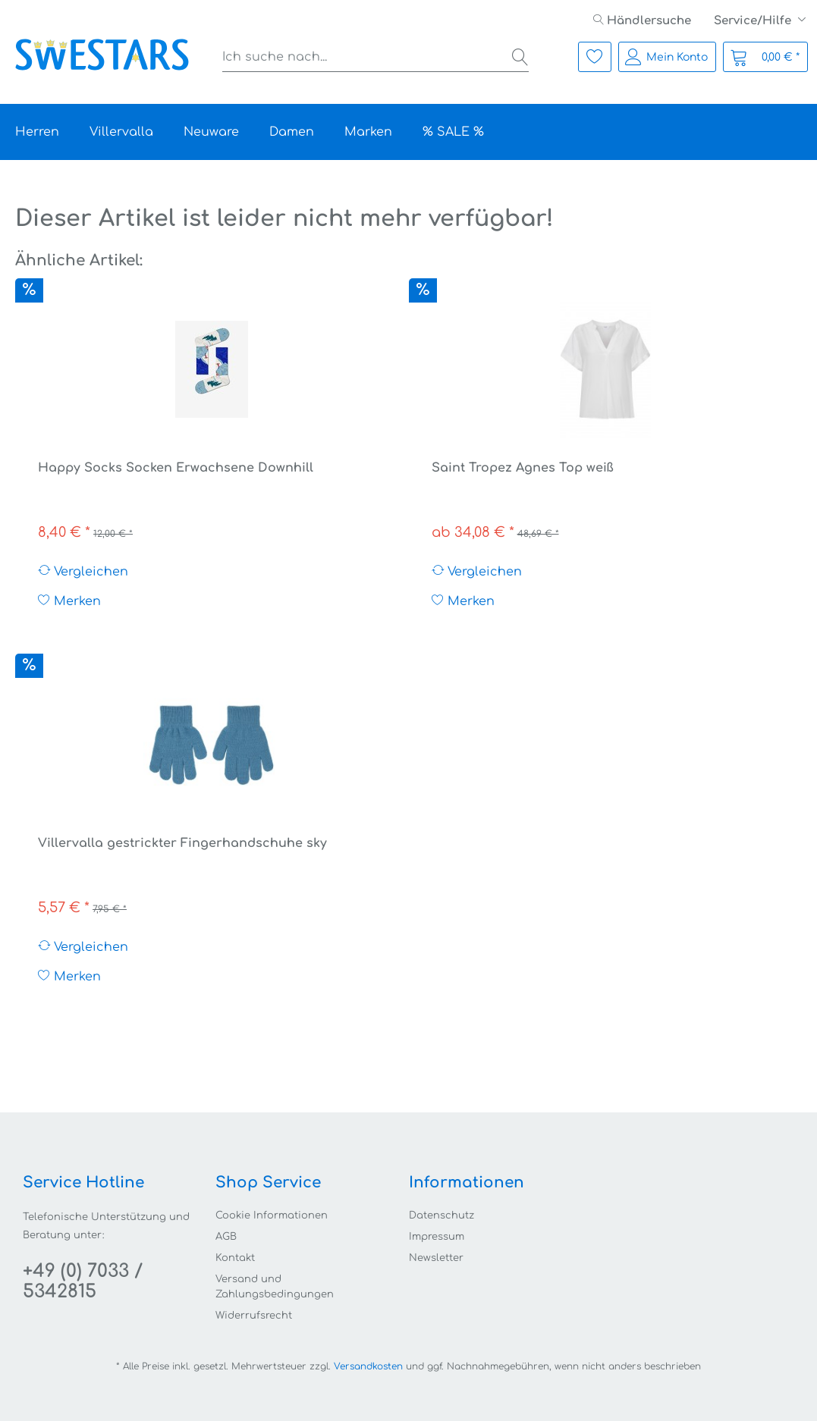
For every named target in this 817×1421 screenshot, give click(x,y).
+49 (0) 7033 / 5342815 (83, 1281)
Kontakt (235, 1258)
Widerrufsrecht (253, 1315)
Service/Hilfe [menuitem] (754, 20)
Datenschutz (441, 1215)
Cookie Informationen (271, 1215)
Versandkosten (368, 1366)
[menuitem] (642, 20)
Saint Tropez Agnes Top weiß (523, 468)
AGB (226, 1236)
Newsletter (436, 1258)
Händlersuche (642, 20)
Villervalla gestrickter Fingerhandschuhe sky (182, 843)
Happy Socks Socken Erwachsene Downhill (175, 468)
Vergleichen (83, 571)
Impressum (436, 1236)
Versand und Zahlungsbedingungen (274, 1287)
